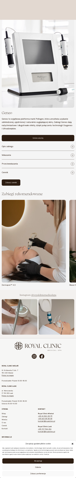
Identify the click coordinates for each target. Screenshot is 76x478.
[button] (72, 444)
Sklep (4, 413)
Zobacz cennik (11, 182)
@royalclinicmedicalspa (43, 295)
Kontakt (5, 428)
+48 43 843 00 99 (45, 416)
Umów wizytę (38, 138)
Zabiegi (4, 416)
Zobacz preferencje (38, 474)
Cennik (4, 425)
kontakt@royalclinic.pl (46, 421)
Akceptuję (38, 461)
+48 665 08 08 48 (45, 419)
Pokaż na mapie (8, 375)
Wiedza (4, 419)
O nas (4, 422)
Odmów (38, 467)
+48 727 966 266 (44, 429)
